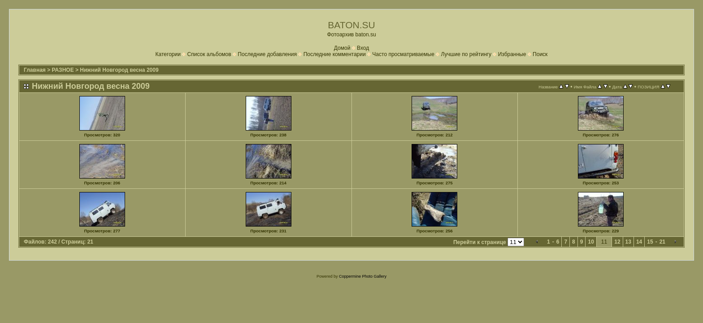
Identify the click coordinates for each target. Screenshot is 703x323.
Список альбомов (209, 54)
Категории (168, 54)
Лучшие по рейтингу (466, 54)
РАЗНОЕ (63, 70)
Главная (35, 70)
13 (628, 242)
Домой (342, 48)
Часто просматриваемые (403, 54)
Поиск (540, 54)
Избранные (512, 54)
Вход (363, 48)
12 (617, 242)
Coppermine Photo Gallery (362, 276)
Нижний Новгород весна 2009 (119, 70)
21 (662, 242)
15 (650, 242)
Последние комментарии (335, 54)
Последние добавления (267, 54)
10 (591, 242)
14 (639, 242)
